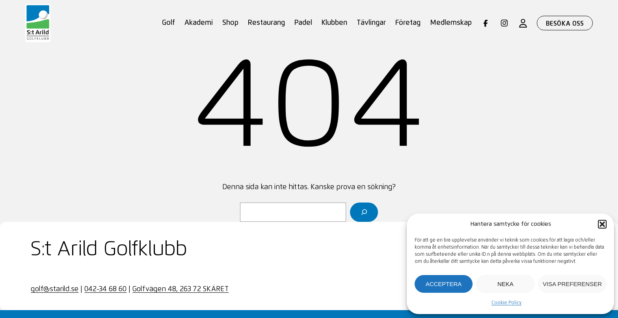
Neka (505, 284)
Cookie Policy (506, 303)
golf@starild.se (54, 289)
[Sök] (364, 212)
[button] (602, 224)
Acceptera (444, 284)
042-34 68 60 (105, 289)
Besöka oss (565, 23)
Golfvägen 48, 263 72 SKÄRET (180, 289)
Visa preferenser (572, 284)
